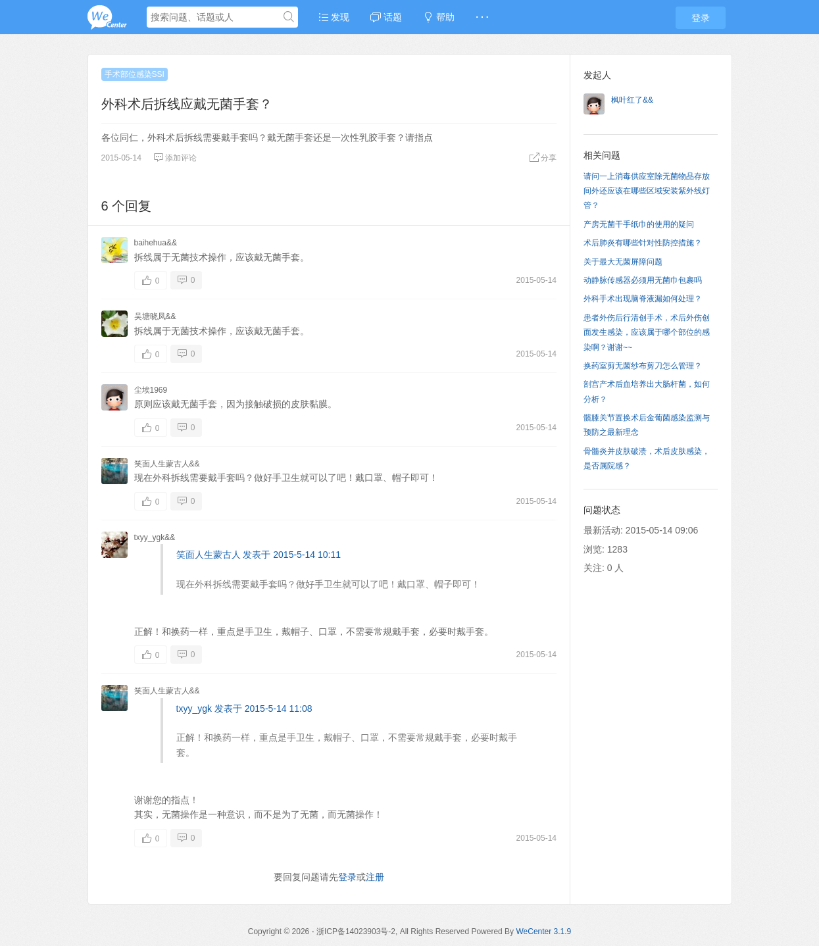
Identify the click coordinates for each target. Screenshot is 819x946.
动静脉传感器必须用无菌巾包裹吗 (642, 280)
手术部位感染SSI (134, 74)
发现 (334, 17)
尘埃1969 (151, 390)
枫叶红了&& (632, 100)
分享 (543, 157)
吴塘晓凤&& (155, 316)
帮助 (439, 17)
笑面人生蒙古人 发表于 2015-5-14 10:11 (258, 554)
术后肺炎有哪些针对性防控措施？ (642, 242)
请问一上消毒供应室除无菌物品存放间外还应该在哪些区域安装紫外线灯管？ (646, 191)
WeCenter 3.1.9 (543, 931)
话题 (386, 17)
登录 (700, 17)
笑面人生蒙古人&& (167, 463)
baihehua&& (155, 242)
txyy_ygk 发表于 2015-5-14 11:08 (244, 708)
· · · (482, 17)
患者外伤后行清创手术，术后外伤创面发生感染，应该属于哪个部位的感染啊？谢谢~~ (646, 332)
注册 (375, 877)
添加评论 (175, 157)
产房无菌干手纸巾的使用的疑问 (638, 224)
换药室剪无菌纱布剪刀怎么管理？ (642, 365)
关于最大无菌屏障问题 (622, 261)
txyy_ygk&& (155, 537)
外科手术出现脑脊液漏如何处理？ (642, 298)
